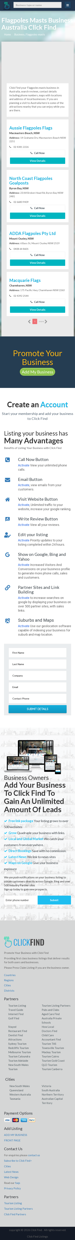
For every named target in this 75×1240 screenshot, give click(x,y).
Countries (10, 975)
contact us (34, 1155)
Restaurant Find (17, 1031)
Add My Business (37, 371)
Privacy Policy (12, 1188)
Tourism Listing (17, 1005)
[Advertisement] (37, 61)
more (43, 321)
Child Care (48, 1035)
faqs (17, 1182)
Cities (7, 985)
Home (7, 34)
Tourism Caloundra (19, 1056)
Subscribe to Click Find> (18, 1160)
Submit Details (37, 709)
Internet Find (15, 1014)
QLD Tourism (49, 1064)
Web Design (11, 1177)
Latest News (11, 1171)
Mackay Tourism (51, 1052)
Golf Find (13, 1018)
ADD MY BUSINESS (15, 1134)
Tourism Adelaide (18, 1060)
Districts (9, 990)
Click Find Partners (15, 1214)
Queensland (16, 1090)
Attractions (15, 1039)
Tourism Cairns (50, 1056)
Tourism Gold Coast (53, 1060)
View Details (37, 160)
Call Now (37, 153)
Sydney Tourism (17, 1043)
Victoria (46, 1086)
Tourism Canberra (52, 1069)
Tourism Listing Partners (56, 1005)
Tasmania (14, 1098)
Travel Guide (15, 1009)
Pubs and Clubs (50, 1009)
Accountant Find (51, 1039)
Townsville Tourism (53, 1047)
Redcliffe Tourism (18, 1047)
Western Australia (20, 1094)
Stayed (12, 1026)
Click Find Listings (37, 1236)
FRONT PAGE (12, 1140)
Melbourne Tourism (19, 1052)
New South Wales (19, 1086)
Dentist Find (15, 1035)
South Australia (51, 1090)
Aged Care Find (51, 1014)
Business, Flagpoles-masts (29, 34)
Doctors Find (49, 1031)
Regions (9, 980)
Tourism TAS (49, 1043)
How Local (48, 1026)
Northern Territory (53, 1094)
